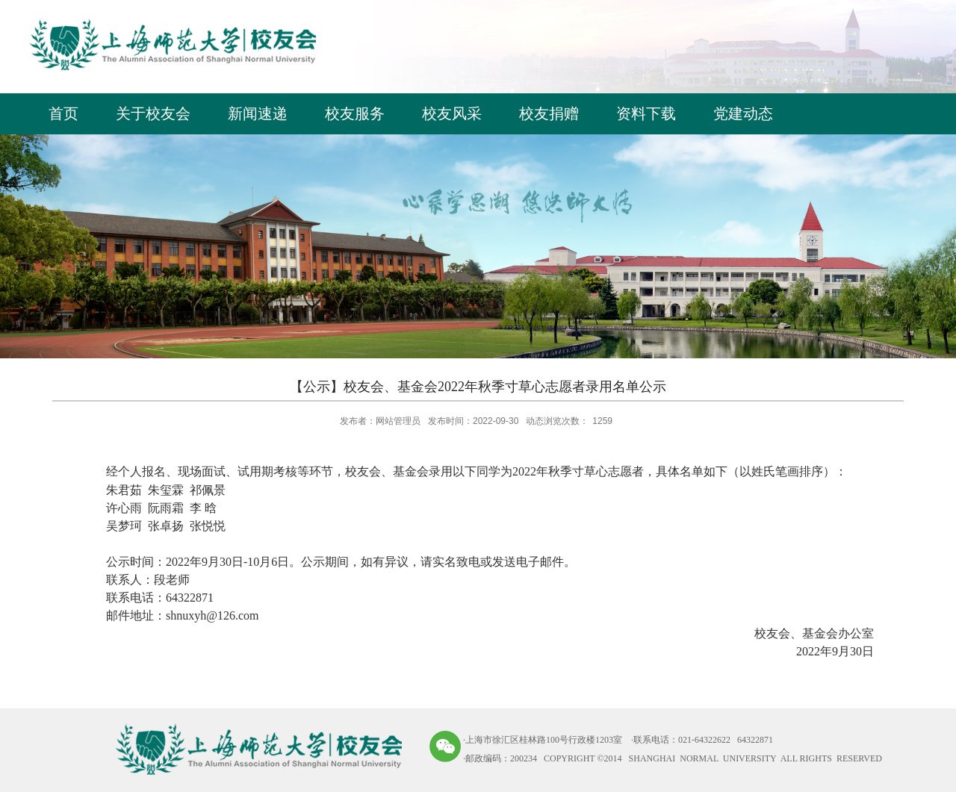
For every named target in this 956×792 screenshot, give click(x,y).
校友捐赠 (549, 113)
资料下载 (646, 113)
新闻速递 (258, 113)
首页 (63, 113)
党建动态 (743, 113)
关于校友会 (153, 113)
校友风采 (452, 113)
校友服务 (355, 113)
